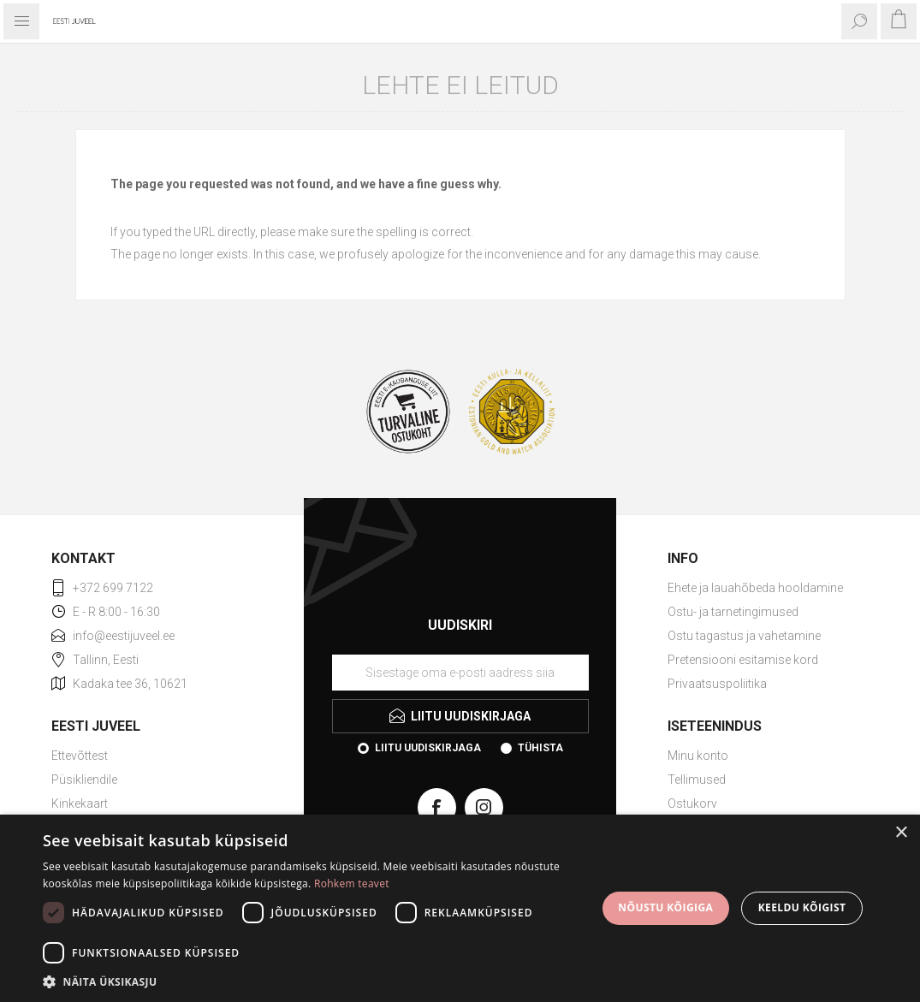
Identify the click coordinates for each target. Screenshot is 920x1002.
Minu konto (698, 755)
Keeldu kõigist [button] (802, 907)
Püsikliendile (84, 779)
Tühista (540, 748)
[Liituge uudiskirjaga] (460, 673)
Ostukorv (692, 803)
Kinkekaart (79, 803)
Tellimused (697, 779)
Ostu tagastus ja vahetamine (744, 636)
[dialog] (460, 908)
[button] (311, 981)
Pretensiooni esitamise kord (743, 660)
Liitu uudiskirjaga (428, 748)
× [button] (900, 833)
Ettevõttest (79, 755)
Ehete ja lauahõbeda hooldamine (755, 588)
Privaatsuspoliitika (717, 684)
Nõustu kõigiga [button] (665, 907)
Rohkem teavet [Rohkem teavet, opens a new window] (351, 883)
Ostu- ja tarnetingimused (733, 612)
